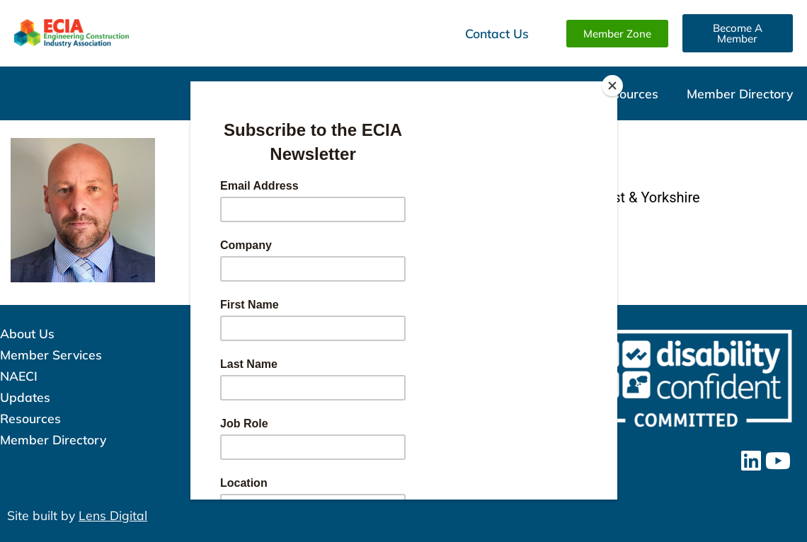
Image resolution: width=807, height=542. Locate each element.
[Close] (613, 85)
